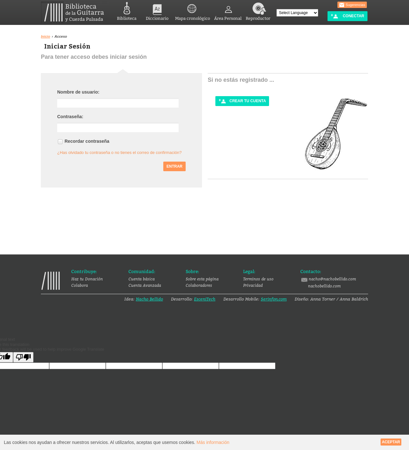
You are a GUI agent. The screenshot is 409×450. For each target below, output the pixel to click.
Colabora (79, 285)
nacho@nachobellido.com (328, 279)
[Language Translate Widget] (297, 13)
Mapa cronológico (192, 10)
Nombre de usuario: (78, 92)
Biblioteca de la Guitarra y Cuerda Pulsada (75, 12)
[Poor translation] (23, 357)
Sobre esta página (202, 278)
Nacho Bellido (149, 299)
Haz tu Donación (87, 278)
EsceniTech (204, 299)
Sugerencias (352, 5)
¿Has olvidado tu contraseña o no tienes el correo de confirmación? (119, 152)
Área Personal (228, 10)
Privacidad (253, 285)
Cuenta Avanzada (144, 285)
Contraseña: (70, 116)
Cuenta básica (141, 278)
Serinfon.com (274, 299)
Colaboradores (199, 285)
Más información (213, 442)
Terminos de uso (258, 278)
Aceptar (391, 442)
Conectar (347, 16)
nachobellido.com (324, 285)
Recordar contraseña (87, 141)
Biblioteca (126, 10)
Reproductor (258, 10)
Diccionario (157, 10)
